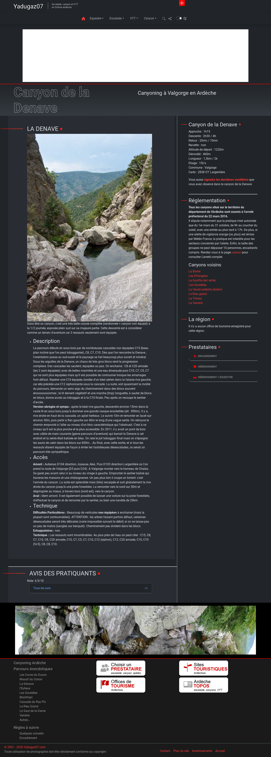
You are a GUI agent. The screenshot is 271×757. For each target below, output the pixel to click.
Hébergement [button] (205, 366)
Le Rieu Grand (29, 706)
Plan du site (181, 751)
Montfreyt (26, 697)
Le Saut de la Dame (33, 711)
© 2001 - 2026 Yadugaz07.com (25, 747)
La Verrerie (196, 303)
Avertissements (202, 751)
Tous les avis (42, 588)
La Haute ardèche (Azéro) (205, 289)
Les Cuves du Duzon (33, 675)
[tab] (223, 356)
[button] (164, 18)
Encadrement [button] (205, 356)
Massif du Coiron (31, 679)
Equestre (95, 18)
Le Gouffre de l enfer (202, 280)
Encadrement (28, 738)
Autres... (25, 720)
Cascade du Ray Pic (33, 702)
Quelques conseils (32, 733)
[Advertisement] (135, 55)
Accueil (220, 751)
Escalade (116, 18)
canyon (236, 252)
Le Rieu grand (198, 294)
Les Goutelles (197, 285)
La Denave (27, 684)
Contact (165, 751)
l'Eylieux (25, 688)
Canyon (149, 18)
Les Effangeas (198, 276)
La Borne (194, 271)
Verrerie (25, 715)
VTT (133, 18)
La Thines (195, 298)
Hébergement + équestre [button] (213, 377)
